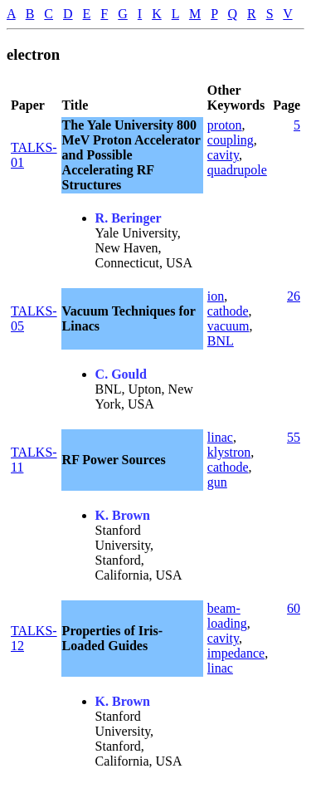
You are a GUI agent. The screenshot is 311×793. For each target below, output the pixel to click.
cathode (228, 311)
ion (215, 296)
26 (293, 296)
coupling (230, 140)
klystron (228, 452)
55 (293, 437)
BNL (220, 341)
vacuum (228, 326)
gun (217, 482)
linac (220, 437)
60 (293, 608)
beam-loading (227, 615)
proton (224, 125)
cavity (223, 155)
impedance (236, 653)
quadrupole (237, 170)
